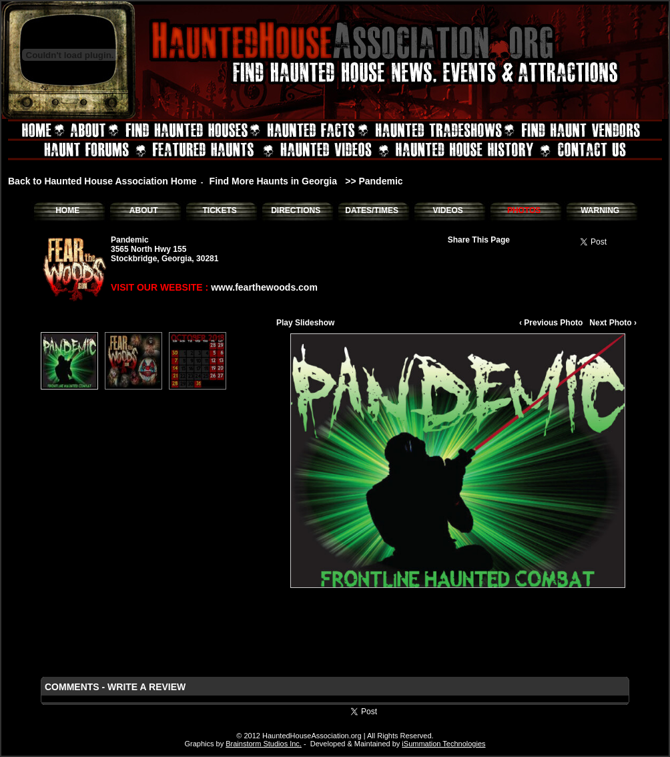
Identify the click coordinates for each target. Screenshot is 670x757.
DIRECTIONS (295, 210)
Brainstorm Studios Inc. (264, 744)
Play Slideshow (305, 322)
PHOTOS (524, 210)
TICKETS (219, 210)
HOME (67, 210)
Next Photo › (613, 322)
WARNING (600, 210)
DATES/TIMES (371, 210)
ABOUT (143, 210)
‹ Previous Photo (551, 322)
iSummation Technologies (443, 744)
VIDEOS (447, 210)
